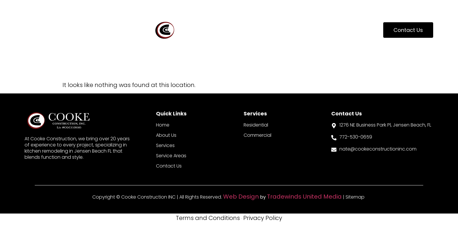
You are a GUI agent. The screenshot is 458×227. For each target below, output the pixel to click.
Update (332, 30)
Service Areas (278, 30)
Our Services (96, 30)
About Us (42, 30)
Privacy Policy (262, 218)
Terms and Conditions (208, 218)
